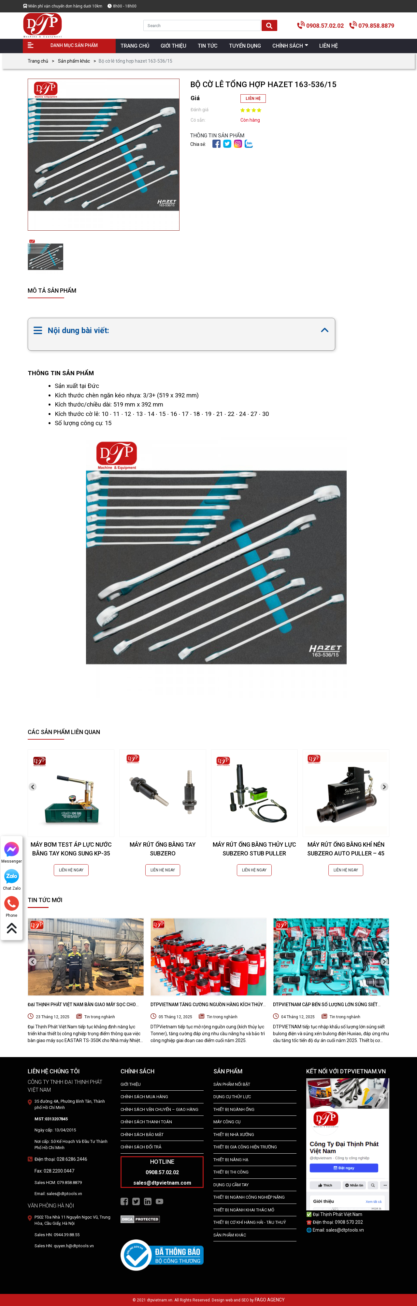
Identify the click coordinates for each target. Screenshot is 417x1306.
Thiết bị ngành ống (233, 1109)
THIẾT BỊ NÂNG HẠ (230, 1159)
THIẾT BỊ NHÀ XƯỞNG (233, 1134)
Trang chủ (38, 61)
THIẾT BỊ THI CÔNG (231, 1172)
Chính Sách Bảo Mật (142, 1134)
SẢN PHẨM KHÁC (229, 1235)
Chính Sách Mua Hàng (144, 1096)
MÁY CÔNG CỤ (226, 1121)
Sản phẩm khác (74, 61)
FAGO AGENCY (270, 1299)
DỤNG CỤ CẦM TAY (231, 1184)
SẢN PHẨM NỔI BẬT (231, 1084)
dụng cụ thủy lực (232, 1096)
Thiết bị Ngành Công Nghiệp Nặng (249, 1197)
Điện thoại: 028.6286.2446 (61, 1159)
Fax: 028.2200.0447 (54, 1171)
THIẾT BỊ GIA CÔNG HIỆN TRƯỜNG (245, 1147)
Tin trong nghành (99, 1017)
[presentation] (32, 787)
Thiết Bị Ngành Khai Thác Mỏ (243, 1209)
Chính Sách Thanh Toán (146, 1121)
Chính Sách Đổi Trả (141, 1147)
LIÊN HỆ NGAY (71, 870)
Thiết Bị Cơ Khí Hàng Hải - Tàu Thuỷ (249, 1222)
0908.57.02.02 (325, 25)
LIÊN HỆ (253, 98)
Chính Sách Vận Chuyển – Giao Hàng (159, 1109)
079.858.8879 (376, 25)
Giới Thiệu (131, 1084)
